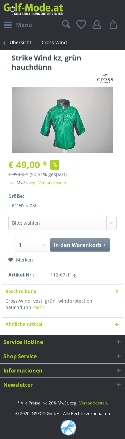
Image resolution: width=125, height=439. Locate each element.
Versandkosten (93, 403)
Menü (18, 24)
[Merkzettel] (81, 25)
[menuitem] (17, 25)
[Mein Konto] (98, 25)
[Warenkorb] (114, 25)
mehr (39, 307)
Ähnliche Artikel (23, 324)
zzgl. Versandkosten (47, 182)
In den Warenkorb (80, 244)
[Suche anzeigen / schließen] (65, 25)
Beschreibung (20, 291)
